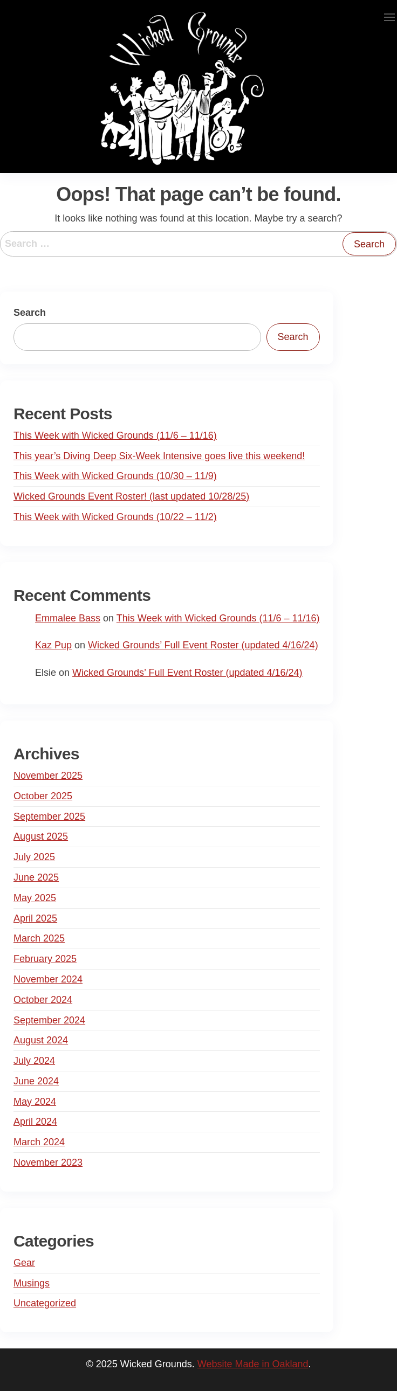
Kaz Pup (53, 645)
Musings (31, 1283)
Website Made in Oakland (253, 1364)
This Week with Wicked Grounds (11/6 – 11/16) (115, 435)
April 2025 (35, 918)
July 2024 (34, 1060)
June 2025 (36, 877)
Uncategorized (44, 1303)
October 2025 (42, 796)
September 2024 (49, 1020)
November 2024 (48, 979)
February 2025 (45, 958)
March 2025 (39, 938)
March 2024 (39, 1142)
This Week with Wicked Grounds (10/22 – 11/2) (115, 516)
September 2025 (49, 816)
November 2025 (48, 775)
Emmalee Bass (67, 618)
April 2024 (35, 1121)
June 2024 (36, 1081)
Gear (24, 1262)
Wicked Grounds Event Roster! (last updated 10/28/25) (131, 496)
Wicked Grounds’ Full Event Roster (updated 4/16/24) (203, 645)
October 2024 (42, 999)
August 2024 (40, 1040)
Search (29, 312)
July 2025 (34, 857)
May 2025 (34, 897)
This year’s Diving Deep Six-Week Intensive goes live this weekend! (159, 456)
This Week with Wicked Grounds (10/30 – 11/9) (115, 475)
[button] (389, 17)
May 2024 (34, 1101)
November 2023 (48, 1162)
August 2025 (40, 836)
